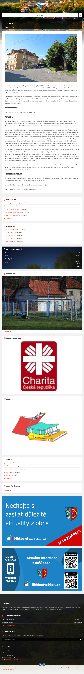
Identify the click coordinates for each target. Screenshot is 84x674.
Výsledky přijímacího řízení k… (12, 463)
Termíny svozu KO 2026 (11, 235)
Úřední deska (69, 668)
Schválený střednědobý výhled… (14, 203)
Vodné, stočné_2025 (10, 238)
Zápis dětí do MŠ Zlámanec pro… (12, 466)
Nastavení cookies (9, 669)
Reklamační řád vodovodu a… (13, 229)
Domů (6, 27)
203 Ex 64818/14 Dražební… (12, 206)
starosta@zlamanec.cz (11, 659)
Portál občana (78, 668)
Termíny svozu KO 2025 (11, 241)
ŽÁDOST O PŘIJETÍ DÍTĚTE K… (11, 469)
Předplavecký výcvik (9, 475)
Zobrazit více (8, 218)
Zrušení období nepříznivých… (13, 209)
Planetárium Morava (9, 472)
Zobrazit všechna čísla (8, 625)
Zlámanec (38, 189)
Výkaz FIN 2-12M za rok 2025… (13, 215)
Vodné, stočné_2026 (10, 232)
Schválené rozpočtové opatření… (14, 212)
